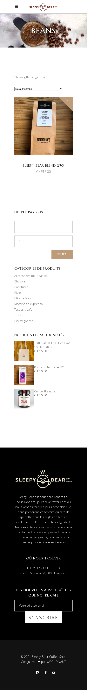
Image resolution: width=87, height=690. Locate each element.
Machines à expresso (28, 304)
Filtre (17, 292)
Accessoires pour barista (31, 276)
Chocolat (20, 281)
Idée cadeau (22, 298)
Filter (62, 254)
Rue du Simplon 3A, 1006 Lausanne (43, 573)
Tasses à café (23, 309)
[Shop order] (38, 89)
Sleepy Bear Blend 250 (43, 165)
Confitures (21, 287)
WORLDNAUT (56, 662)
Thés (17, 315)
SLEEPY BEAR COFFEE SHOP (43, 568)
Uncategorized (23, 321)
